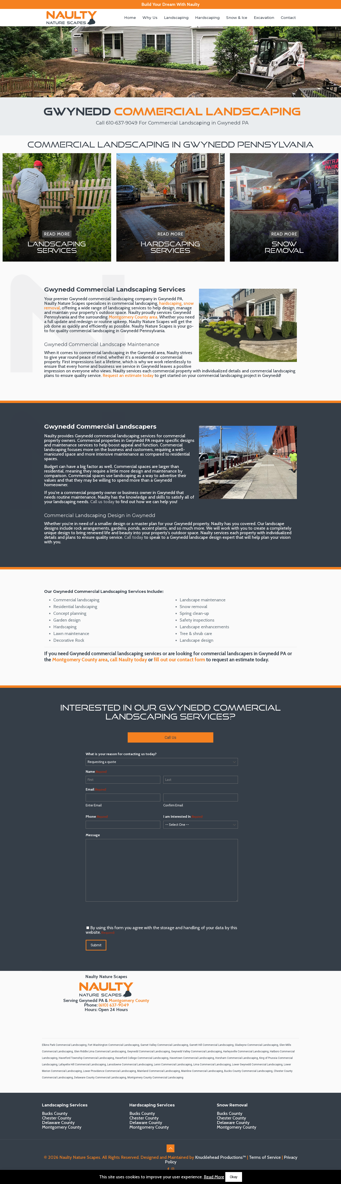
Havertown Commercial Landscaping (192, 1058)
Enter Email (94, 805)
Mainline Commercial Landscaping (202, 1071)
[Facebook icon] (168, 1169)
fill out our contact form (179, 660)
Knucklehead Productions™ (220, 1157)
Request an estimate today (128, 375)
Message (93, 835)
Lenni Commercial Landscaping (173, 1064)
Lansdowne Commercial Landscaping (130, 1064)
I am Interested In (183, 816)
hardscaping (170, 303)
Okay (233, 1177)
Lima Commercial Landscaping (212, 1064)
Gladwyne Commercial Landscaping (256, 1044)
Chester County (56, 1118)
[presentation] (119, 913)
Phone (97, 816)
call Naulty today (128, 660)
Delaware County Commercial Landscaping (100, 1077)
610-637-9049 (121, 123)
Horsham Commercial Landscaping (236, 1058)
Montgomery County (129, 1000)
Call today (133, 537)
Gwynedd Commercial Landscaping (148, 1051)
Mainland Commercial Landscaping (158, 1071)
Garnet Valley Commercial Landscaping (164, 1044)
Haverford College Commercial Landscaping (141, 1058)
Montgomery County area (133, 317)
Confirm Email (173, 805)
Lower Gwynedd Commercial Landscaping (257, 1064)
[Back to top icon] (170, 1148)
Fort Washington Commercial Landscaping (113, 1044)
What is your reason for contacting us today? (121, 754)
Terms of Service (265, 1157)
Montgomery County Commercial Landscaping (155, 1077)
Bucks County (54, 1113)
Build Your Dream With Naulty (170, 4)
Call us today (102, 501)
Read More (214, 1176)
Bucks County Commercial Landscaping (248, 1071)
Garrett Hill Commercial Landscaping (211, 1044)
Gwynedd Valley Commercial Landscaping (196, 1051)
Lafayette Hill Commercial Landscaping (82, 1064)
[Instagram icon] (172, 1169)
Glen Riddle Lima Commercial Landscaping (100, 1051)
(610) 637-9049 (114, 1005)
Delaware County (58, 1122)
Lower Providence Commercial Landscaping (109, 1071)
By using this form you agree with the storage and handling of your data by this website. (161, 930)
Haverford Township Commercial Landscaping (86, 1058)
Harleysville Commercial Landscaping (246, 1051)
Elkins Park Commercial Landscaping (64, 1044)
